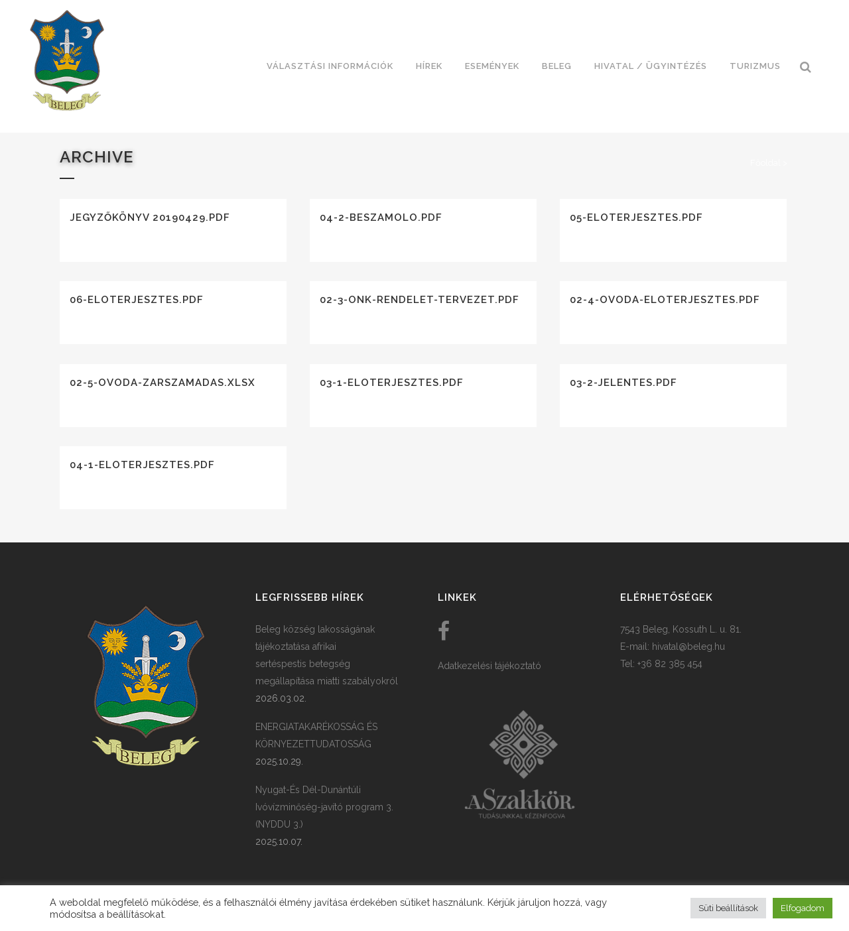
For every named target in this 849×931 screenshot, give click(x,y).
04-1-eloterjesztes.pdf (142, 465)
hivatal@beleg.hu (688, 646)
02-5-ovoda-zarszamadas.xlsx (162, 383)
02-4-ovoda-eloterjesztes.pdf (665, 300)
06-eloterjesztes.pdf (137, 300)
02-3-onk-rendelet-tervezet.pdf (419, 300)
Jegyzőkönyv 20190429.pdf (150, 217)
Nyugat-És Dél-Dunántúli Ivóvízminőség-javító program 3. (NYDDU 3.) (324, 807)
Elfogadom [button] (802, 908)
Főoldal (765, 163)
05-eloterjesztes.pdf (636, 217)
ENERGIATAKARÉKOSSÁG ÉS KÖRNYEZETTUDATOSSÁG (316, 735)
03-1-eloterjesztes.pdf (392, 383)
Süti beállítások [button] (728, 908)
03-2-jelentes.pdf (623, 383)
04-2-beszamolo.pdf (381, 217)
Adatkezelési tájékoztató (489, 665)
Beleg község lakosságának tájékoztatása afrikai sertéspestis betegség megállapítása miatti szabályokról (326, 655)
